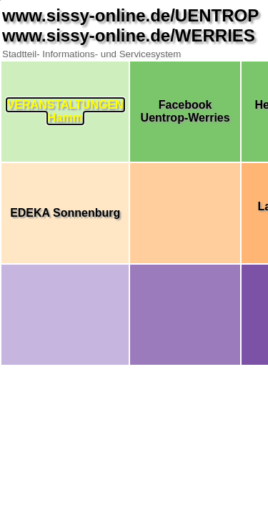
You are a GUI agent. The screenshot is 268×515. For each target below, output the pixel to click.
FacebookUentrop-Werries (185, 111)
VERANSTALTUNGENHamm (65, 111)
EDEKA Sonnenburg (65, 213)
